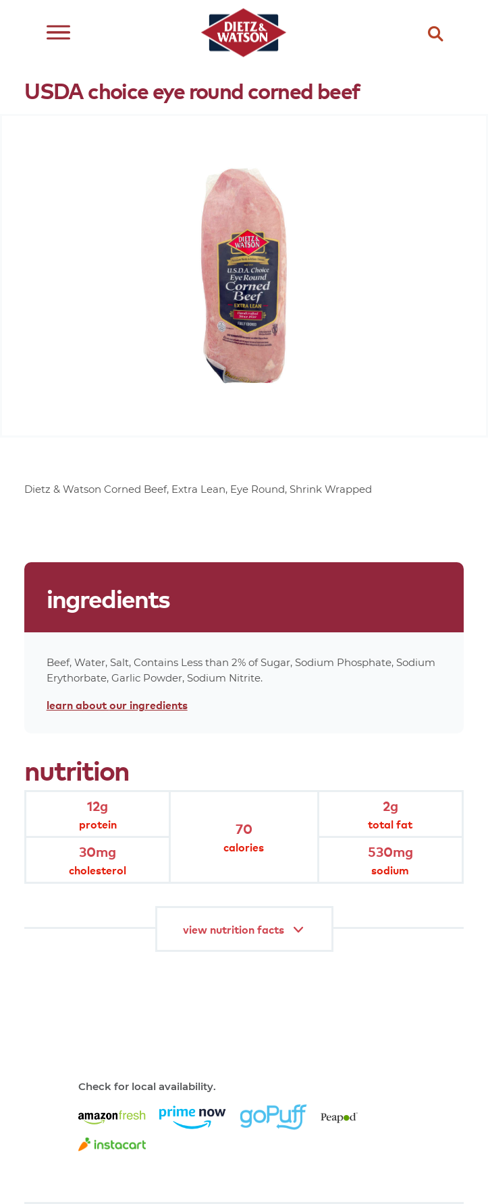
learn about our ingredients (117, 704)
